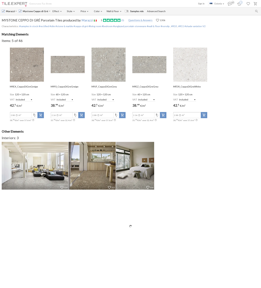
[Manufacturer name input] (10, 11)
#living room (94, 26)
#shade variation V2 (195, 26)
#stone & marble (64, 26)
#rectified (43, 26)
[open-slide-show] (27, 64)
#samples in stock (28, 26)
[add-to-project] (40, 115)
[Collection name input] (35, 11)
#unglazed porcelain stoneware (129, 26)
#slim (52, 26)
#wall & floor (153, 26)
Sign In (201, 3)
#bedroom (107, 26)
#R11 (181, 26)
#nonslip (165, 26)
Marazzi (87, 20)
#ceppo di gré (80, 26)
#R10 (174, 26)
